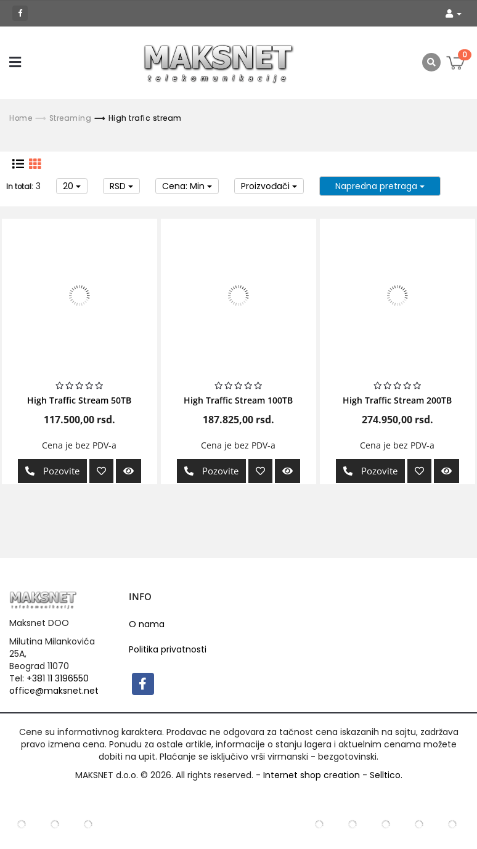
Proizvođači (269, 186)
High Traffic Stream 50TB (79, 400)
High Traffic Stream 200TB (397, 400)
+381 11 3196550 (57, 678)
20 (72, 186)
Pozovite (49, 471)
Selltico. (386, 775)
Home (20, 118)
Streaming (70, 118)
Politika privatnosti (167, 649)
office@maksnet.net (54, 690)
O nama (147, 624)
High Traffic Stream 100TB (238, 400)
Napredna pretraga (380, 186)
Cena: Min (187, 186)
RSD (121, 186)
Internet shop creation (311, 775)
